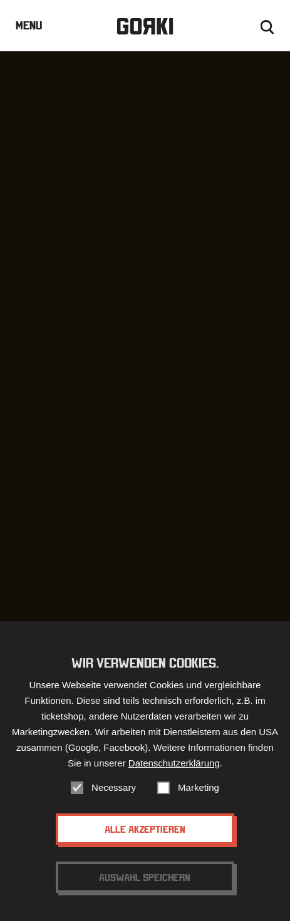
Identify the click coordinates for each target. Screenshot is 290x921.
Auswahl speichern (144, 877)
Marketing (198, 787)
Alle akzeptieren (145, 829)
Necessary (113, 787)
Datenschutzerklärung (174, 763)
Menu (29, 25)
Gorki (144, 26)
